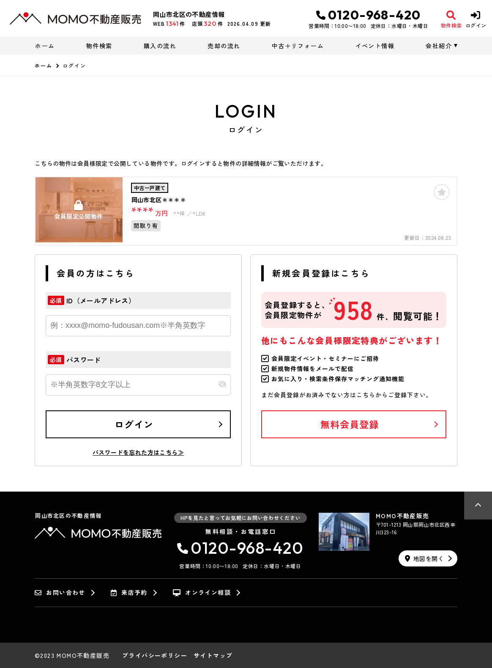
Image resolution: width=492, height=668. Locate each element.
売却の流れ (224, 45)
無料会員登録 (349, 424)
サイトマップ (213, 655)
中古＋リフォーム (298, 45)
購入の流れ (160, 45)
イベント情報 (374, 45)
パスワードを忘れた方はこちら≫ (138, 452)
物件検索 (99, 45)
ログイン (134, 424)
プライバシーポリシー (154, 655)
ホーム (45, 45)
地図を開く (424, 558)
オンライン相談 (202, 592)
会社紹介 (439, 45)
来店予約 (129, 592)
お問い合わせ (60, 592)
